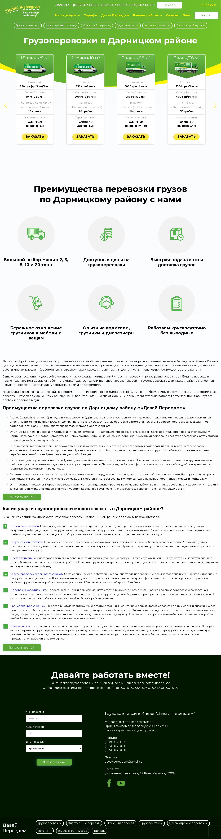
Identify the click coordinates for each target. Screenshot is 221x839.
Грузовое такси (128, 25)
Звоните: (62, 5)
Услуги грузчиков (157, 25)
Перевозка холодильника (28, 590)
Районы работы (146, 15)
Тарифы (90, 15)
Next (214, 103)
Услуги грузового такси (26, 542)
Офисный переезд (97, 25)
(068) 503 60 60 (86, 5)
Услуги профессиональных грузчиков (36, 574)
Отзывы (172, 15)
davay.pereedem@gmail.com (125, 761)
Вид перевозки (35, 741)
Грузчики (45, 830)
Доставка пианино (23, 558)
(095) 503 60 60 (142, 5)
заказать (35, 137)
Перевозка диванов (24, 526)
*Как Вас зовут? (36, 712)
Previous (7, 103)
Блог (187, 15)
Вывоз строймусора (190, 25)
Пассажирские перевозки (188, 823)
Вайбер (170, 5)
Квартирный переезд (61, 25)
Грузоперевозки (28, 25)
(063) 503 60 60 (114, 5)
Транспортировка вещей (28, 606)
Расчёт (206, 15)
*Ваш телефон (35, 726)
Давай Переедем (115, 15)
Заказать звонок (21, 497)
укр (204, 5)
